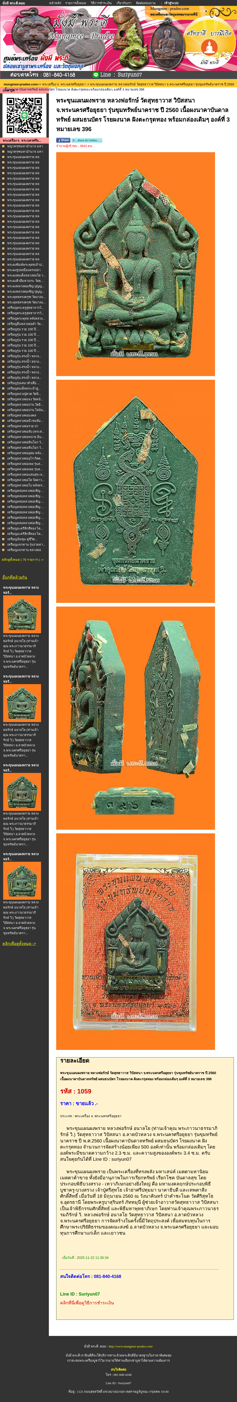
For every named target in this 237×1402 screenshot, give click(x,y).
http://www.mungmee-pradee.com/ (131, 1346)
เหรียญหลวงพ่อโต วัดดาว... (25, 480)
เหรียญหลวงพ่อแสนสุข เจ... (26, 474)
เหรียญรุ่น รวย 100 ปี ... (23, 329)
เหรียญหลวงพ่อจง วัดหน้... (25, 399)
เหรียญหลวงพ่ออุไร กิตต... (25, 458)
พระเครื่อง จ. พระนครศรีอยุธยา (64, 84)
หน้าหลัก (55, 3)
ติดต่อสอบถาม (146, 3)
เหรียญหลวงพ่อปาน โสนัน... (26, 410)
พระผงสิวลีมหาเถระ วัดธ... (25, 281)
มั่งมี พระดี (73, 1355)
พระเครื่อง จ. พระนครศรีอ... (22, 140)
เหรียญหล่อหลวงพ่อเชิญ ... (25, 491)
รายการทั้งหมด (75, 3)
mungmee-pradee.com (21, 84)
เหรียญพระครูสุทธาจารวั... (25, 308)
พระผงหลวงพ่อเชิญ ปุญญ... (25, 286)
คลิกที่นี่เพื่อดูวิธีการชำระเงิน (87, 1302)
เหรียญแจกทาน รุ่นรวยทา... (26, 544)
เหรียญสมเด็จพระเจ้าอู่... (24, 388)
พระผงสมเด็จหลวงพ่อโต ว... (26, 275)
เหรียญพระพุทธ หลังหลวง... (26, 318)
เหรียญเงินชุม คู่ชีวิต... (22, 539)
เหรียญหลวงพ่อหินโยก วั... (25, 442)
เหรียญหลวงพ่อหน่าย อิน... (25, 437)
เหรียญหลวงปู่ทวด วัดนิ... (24, 394)
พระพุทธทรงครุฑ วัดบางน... (26, 297)
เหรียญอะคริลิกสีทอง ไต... (25, 528)
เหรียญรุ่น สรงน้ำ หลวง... (24, 356)
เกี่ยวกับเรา (124, 3)
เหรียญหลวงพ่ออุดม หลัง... (25, 453)
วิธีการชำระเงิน (101, 3)
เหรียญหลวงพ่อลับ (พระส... (25, 431)
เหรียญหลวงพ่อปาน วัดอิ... (25, 404)
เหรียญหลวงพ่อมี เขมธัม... (25, 421)
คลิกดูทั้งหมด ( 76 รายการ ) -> (22, 560)
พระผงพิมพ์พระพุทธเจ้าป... (25, 264)
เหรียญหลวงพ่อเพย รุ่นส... (25, 464)
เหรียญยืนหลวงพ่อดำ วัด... (25, 324)
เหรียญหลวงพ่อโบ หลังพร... (26, 485)
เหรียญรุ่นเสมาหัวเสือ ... (23, 383)
